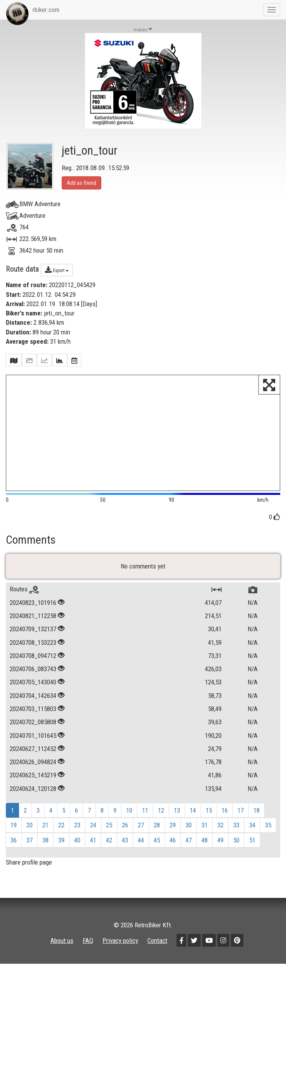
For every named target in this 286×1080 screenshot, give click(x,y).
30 (188, 830)
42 (109, 845)
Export (57, 269)
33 (236, 830)
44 (141, 845)
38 (45, 845)
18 (256, 816)
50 (236, 845)
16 (225, 816)
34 (252, 830)
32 (220, 830)
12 (161, 816)
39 (61, 845)
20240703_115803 (33, 714)
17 (240, 816)
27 (141, 830)
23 (77, 830)
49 (220, 845)
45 (157, 845)
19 (13, 830)
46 (173, 845)
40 (77, 845)
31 (204, 830)
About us (61, 946)
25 (109, 830)
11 (145, 816)
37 (29, 845)
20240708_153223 (33, 647)
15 (209, 816)
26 (125, 830)
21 (45, 830)
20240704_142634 (33, 700)
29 (173, 830)
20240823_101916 (33, 607)
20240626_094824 (33, 767)
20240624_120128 (33, 794)
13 (177, 816)
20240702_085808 (33, 727)
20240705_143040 (33, 687)
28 (157, 830)
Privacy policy (120, 946)
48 (204, 845)
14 (193, 816)
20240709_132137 (33, 634)
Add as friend (81, 183)
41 (93, 845)
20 (29, 830)
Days (89, 304)
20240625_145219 (33, 780)
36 (13, 845)
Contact (157, 946)
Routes (24, 594)
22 (61, 830)
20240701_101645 (33, 740)
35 (268, 830)
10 (129, 816)
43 (125, 845)
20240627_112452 (33, 754)
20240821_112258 (33, 621)
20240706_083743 (33, 674)
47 (188, 845)
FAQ (88, 946)
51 (252, 845)
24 (93, 830)
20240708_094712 (33, 661)
